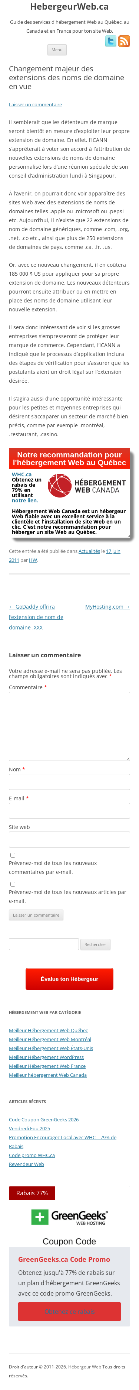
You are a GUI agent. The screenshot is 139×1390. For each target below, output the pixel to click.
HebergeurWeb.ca (69, 6)
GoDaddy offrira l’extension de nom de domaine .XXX (36, 617)
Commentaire (28, 687)
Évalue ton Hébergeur (69, 979)
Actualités (89, 551)
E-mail (19, 798)
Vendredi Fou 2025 (29, 1128)
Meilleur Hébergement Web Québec (48, 1030)
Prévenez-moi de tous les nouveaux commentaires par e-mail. (53, 867)
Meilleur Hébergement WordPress (46, 1057)
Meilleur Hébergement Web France (47, 1066)
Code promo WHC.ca (32, 1155)
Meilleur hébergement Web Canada (48, 1075)
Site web (19, 826)
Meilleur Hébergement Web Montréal (50, 1039)
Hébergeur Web (84, 1367)
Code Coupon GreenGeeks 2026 (44, 1119)
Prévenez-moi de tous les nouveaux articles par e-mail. (67, 896)
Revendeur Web (26, 1164)
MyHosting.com (107, 606)
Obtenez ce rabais (69, 1312)
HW (33, 560)
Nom (17, 769)
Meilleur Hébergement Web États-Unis (51, 1048)
